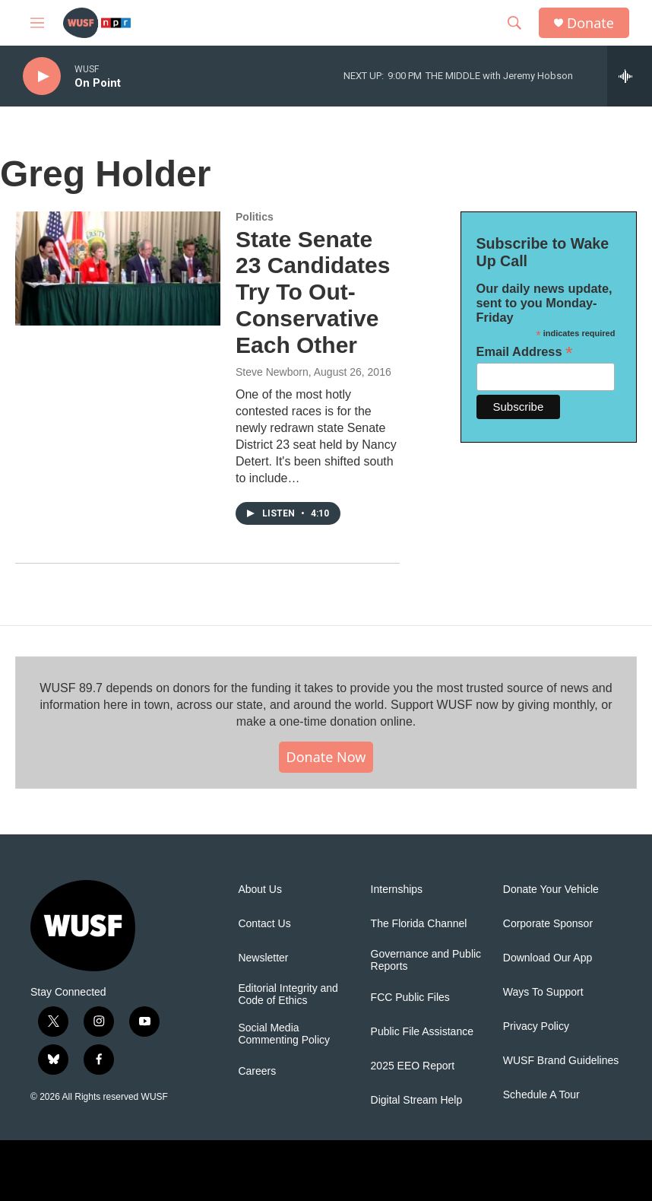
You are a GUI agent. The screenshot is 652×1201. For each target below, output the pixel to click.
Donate (590, 23)
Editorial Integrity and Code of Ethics (288, 994)
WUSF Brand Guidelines (561, 1060)
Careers (257, 1071)
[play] (42, 76)
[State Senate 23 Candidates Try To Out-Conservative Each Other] (117, 268)
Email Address (524, 352)
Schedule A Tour (541, 1095)
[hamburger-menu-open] (37, 23)
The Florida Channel (419, 923)
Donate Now (326, 757)
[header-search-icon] (514, 23)
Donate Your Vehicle (551, 889)
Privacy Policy (536, 1026)
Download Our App (548, 958)
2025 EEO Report (413, 1066)
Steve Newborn (272, 372)
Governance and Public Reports (426, 960)
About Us (260, 889)
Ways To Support (543, 992)
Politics (255, 217)
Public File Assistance (422, 1031)
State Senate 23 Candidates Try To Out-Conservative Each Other (313, 292)
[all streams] (629, 76)
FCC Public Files (410, 997)
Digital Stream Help (417, 1100)
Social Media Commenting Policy (284, 1034)
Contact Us (264, 923)
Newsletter (263, 958)
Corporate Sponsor (548, 923)
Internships (397, 889)
